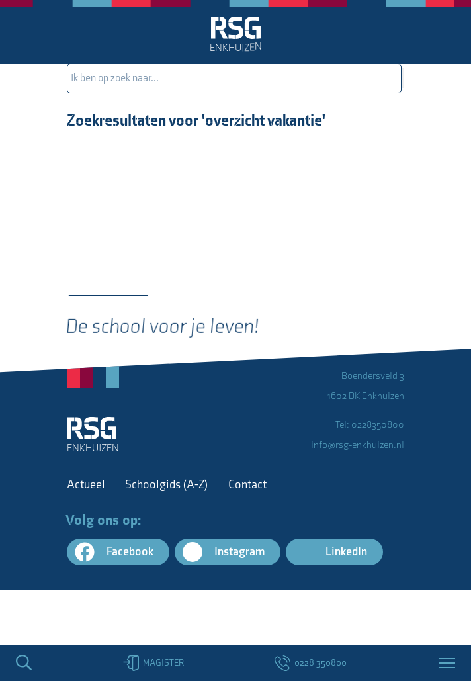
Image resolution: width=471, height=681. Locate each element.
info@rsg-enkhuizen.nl (357, 445)
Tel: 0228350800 (369, 424)
